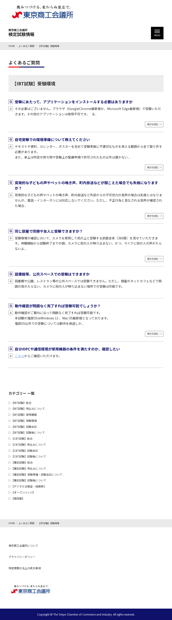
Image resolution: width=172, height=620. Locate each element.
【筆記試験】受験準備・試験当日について (36, 474)
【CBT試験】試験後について (28, 456)
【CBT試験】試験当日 (24, 450)
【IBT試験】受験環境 (24, 420)
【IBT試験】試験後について (28, 432)
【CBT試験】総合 (21, 438)
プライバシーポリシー (22, 557)
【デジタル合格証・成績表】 (28, 486)
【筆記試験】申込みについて (28, 468)
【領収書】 (18, 498)
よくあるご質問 (26, 46)
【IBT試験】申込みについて (28, 408)
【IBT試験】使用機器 (24, 414)
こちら (19, 356)
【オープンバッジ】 (23, 492)
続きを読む (153, 124)
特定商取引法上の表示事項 (25, 568)
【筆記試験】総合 (22, 462)
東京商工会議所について (23, 545)
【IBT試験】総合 (21, 403)
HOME (12, 46)
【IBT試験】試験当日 (24, 426)
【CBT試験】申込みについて (28, 444)
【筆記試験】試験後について (28, 480)
